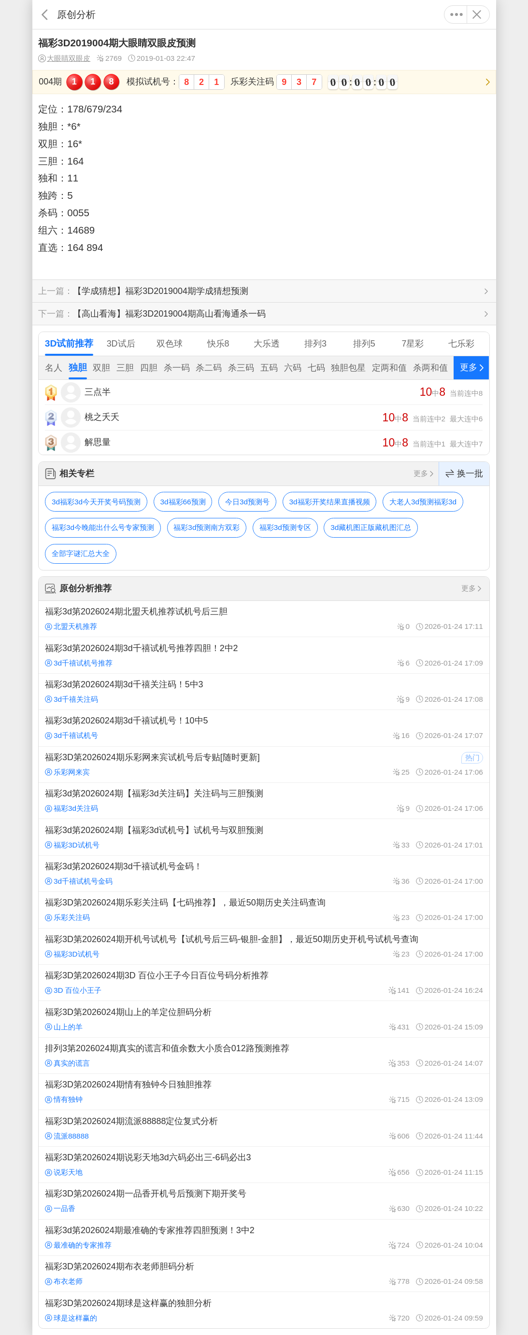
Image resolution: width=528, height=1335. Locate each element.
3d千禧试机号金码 (79, 881)
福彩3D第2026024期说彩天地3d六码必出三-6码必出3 (264, 1164)
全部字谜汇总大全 (81, 553)
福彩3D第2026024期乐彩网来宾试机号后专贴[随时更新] (264, 764)
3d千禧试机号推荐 (79, 663)
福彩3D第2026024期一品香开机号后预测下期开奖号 (264, 1201)
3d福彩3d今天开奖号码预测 (96, 502)
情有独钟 (64, 1099)
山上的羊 (64, 1027)
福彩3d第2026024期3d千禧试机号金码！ (264, 873)
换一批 (464, 474)
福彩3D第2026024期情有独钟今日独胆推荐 (264, 1092)
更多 (457, 14)
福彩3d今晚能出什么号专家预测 (103, 527)
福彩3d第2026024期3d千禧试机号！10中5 (264, 728)
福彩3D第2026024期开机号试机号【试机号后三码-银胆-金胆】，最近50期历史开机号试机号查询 (264, 946)
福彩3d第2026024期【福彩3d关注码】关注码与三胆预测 (264, 801)
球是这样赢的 (71, 1318)
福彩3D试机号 (72, 845)
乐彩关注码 (67, 917)
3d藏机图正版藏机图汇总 (370, 527)
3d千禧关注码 (71, 699)
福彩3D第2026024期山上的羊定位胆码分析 (264, 1019)
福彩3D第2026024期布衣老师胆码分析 (264, 1274)
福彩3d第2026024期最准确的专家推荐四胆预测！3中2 (264, 1237)
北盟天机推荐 (71, 626)
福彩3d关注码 (71, 808)
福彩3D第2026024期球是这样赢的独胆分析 (264, 1310)
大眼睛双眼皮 (64, 58)
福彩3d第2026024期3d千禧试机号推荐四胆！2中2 (264, 655)
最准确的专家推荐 (78, 1245)
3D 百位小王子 (73, 990)
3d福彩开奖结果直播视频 (329, 502)
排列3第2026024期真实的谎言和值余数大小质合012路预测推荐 (264, 1055)
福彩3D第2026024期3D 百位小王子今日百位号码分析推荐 (264, 983)
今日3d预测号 (247, 502)
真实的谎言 (67, 1063)
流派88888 (67, 1136)
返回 (44, 14)
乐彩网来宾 (67, 772)
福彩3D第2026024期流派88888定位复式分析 (264, 1128)
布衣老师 (64, 1281)
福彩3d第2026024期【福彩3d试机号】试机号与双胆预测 (264, 837)
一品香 (60, 1208)
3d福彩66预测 (182, 502)
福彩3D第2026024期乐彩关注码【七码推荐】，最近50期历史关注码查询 (264, 910)
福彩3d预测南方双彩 (206, 527)
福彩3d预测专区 (285, 527)
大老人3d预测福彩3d (423, 502)
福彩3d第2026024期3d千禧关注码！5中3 (264, 691)
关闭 (477, 14)
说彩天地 (64, 1172)
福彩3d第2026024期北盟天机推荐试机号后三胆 (264, 619)
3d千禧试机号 (71, 735)
